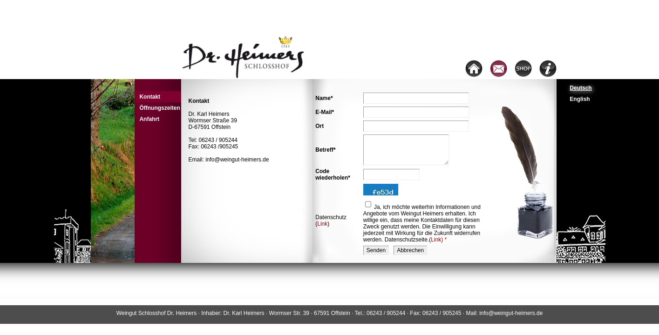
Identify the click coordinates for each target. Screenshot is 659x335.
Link (322, 224)
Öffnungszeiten (159, 108)
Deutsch (580, 88)
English (580, 99)
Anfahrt (149, 119)
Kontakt (149, 97)
